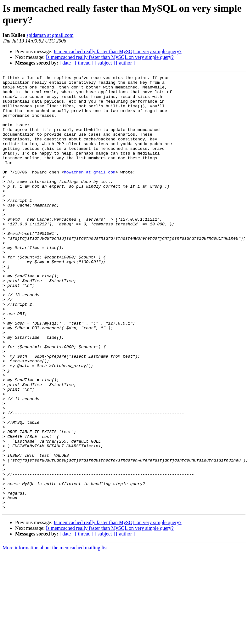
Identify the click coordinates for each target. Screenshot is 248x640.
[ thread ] (84, 62)
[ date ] (66, 62)
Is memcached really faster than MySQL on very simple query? (118, 51)
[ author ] (125, 62)
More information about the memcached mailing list (55, 634)
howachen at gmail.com (90, 192)
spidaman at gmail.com (49, 35)
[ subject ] (105, 62)
